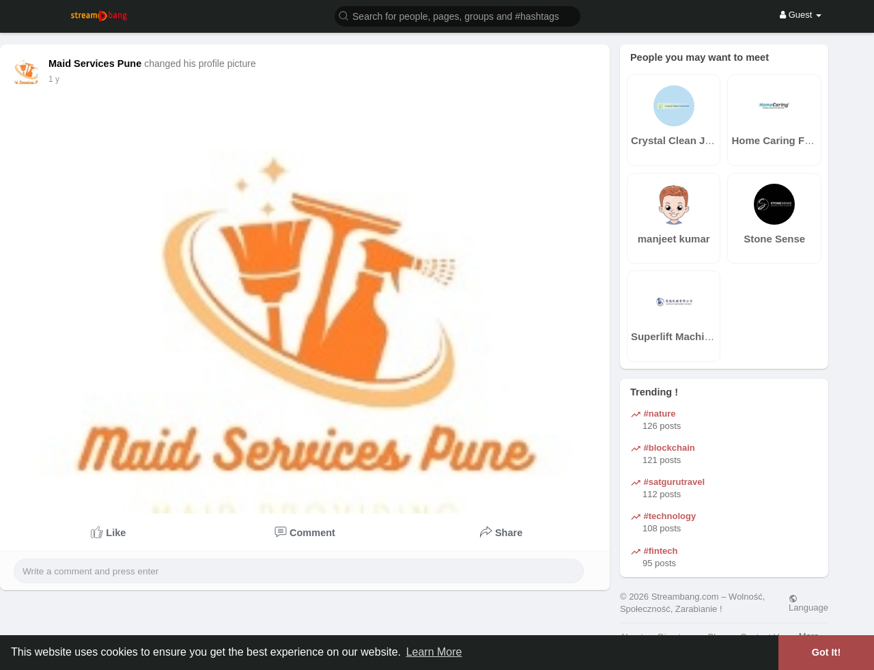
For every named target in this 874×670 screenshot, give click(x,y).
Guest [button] (800, 15)
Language (808, 603)
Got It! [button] (826, 652)
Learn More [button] (434, 652)
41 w (57, 79)
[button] (457, 15)
